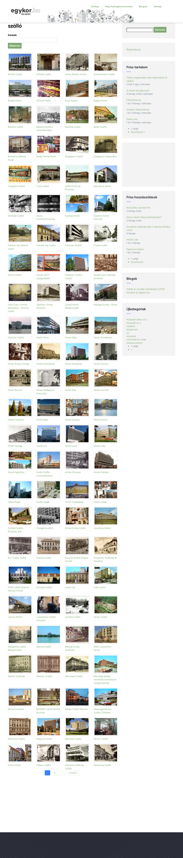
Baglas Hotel (100, 101)
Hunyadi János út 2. (137, 320)
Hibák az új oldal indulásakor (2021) (146, 289)
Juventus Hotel (102, 528)
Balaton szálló (15, 127)
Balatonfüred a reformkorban (44, 128)
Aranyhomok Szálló (104, 74)
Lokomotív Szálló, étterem (46, 619)
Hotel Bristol (15, 390)
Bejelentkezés (134, 49)
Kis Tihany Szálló (17, 558)
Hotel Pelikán (101, 472)
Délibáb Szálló (16, 216)
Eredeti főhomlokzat (138, 110)
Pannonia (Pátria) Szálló (74, 767)
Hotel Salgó (42, 502)
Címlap (95, 6)
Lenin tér (70, 588)
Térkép (157, 6)
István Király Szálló (75, 528)
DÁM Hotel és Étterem (72, 188)
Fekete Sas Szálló (46, 245)
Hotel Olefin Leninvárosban (44, 474)
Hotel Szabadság (74, 502)
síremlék (131, 336)
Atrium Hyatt (43, 101)
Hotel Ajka (71, 338)
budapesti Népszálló (105, 157)
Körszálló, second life (138, 208)
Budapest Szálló (74, 157)
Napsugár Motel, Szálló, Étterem (103, 711)
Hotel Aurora (101, 364)
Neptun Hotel (44, 739)
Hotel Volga (100, 502)
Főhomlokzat (134, 100)
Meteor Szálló (44, 676)
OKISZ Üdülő (101, 739)
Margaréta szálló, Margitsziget (17, 648)
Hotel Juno (71, 446)
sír (128, 333)
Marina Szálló (43, 647)
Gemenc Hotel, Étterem (44, 306)
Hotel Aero (42, 338)
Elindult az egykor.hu (138, 293)
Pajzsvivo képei (135, 249)
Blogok (143, 6)
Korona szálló (43, 558)
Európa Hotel (72, 216)
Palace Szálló (43, 765)
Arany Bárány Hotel (75, 74)
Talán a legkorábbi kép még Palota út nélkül (147, 79)
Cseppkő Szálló (16, 186)
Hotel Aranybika (45, 364)
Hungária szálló (44, 528)
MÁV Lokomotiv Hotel (103, 648)
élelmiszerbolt (135, 343)
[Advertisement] (149, 164)
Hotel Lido (99, 446)
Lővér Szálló (100, 617)
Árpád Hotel (14, 101)
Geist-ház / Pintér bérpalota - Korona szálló (18, 308)
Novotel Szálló (73, 739)
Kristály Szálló (44, 588)
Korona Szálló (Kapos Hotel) (76, 559)
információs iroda (136, 340)
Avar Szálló (71, 101)
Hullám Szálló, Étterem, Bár (15, 530)
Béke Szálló (100, 127)
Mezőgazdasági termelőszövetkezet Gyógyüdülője (105, 679)
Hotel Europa (72, 420)
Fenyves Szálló (73, 245)
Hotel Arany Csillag (18, 364)
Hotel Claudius (16, 420)
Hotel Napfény (16, 472)
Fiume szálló (100, 245)
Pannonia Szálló (102, 765)
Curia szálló (42, 186)
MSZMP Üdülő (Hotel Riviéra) (48, 711)
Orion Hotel (14, 765)
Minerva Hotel (16, 709)
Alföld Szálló (15, 74)
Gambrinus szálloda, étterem (105, 276)
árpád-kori (132, 330)
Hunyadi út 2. (134, 323)
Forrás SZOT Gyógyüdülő (43, 276)
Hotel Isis (41, 446)
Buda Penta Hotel (46, 157)
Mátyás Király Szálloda (72, 648)
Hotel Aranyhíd (73, 364)
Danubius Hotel (102, 186)
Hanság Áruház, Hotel (105, 305)
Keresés (12, 35)
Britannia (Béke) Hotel (17, 158)
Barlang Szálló (72, 127)
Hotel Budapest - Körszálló (45, 392)
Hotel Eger (42, 420)
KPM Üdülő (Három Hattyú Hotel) (18, 589)
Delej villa (132, 119)
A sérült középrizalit (138, 91)
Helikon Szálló (16, 338)
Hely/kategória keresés (119, 6)
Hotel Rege (14, 502)
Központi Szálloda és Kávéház (105, 559)
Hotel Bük (70, 390)
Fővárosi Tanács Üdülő (73, 276)
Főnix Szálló (14, 275)
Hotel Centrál (101, 390)
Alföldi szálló (43, 74)
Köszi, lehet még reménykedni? (144, 217)
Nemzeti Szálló (16, 739)
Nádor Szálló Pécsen (76, 709)
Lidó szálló (99, 588)
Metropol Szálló (74, 676)
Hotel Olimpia (72, 472)
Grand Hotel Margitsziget (72, 306)
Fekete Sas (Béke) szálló (18, 247)
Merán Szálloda (16, 676)
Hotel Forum (101, 420)
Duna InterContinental (45, 217)
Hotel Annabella (103, 338)
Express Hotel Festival (101, 217)
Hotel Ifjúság (15, 446)
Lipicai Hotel (15, 617)
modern (131, 326)
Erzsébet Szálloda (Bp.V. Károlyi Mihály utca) (148, 228)
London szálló (72, 617)
